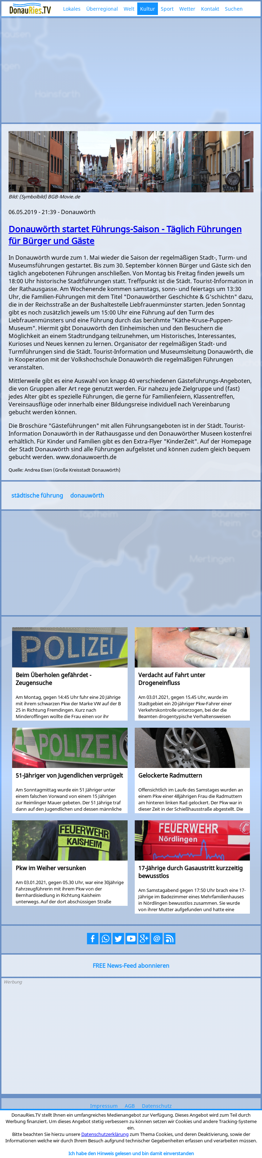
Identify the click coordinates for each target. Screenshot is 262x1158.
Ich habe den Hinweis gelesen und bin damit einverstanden (131, 1153)
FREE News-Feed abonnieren (131, 966)
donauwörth (87, 495)
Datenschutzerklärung (105, 1134)
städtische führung (37, 495)
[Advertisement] (131, 69)
